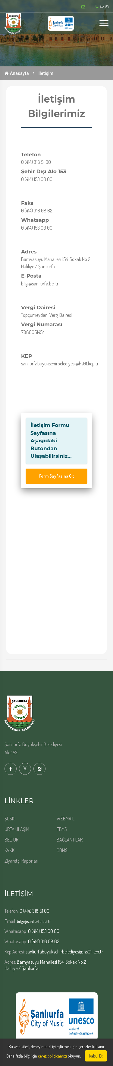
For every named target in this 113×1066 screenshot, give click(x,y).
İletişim (46, 73)
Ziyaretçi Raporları (21, 861)
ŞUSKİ (10, 819)
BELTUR (11, 840)
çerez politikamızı (52, 1055)
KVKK (9, 850)
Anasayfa (17, 73)
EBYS (62, 829)
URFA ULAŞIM (17, 829)
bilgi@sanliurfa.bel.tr (34, 921)
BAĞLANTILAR (70, 840)
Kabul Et (95, 1055)
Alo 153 (102, 7)
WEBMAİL (65, 819)
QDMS (62, 850)
